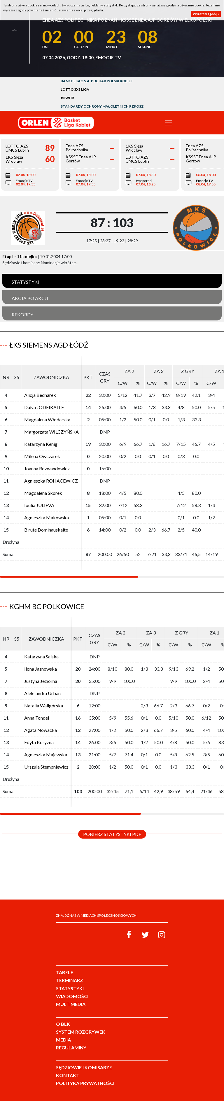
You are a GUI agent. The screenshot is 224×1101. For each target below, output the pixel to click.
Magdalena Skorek (43, 493)
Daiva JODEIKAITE (44, 407)
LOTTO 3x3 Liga (75, 89)
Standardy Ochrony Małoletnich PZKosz (102, 106)
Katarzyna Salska (41, 656)
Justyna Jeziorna (40, 681)
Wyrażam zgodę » (206, 14)
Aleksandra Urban (42, 693)
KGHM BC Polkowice (46, 606)
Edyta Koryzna (39, 742)
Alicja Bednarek (40, 395)
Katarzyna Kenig (40, 444)
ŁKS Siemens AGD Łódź (48, 345)
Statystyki (25, 282)
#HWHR (67, 98)
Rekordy (22, 314)
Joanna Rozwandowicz (47, 468)
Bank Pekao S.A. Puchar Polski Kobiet (97, 81)
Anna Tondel (36, 717)
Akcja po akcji (30, 298)
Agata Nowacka (40, 730)
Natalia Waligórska (43, 705)
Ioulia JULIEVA (39, 505)
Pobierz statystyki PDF (112, 834)
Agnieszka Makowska (46, 517)
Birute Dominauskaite (46, 529)
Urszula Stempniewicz (46, 766)
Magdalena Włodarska (47, 419)
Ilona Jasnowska (40, 669)
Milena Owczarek (42, 456)
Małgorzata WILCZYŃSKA (51, 431)
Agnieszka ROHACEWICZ (51, 480)
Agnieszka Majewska (45, 754)
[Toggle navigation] (168, 123)
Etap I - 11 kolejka (19, 256)
